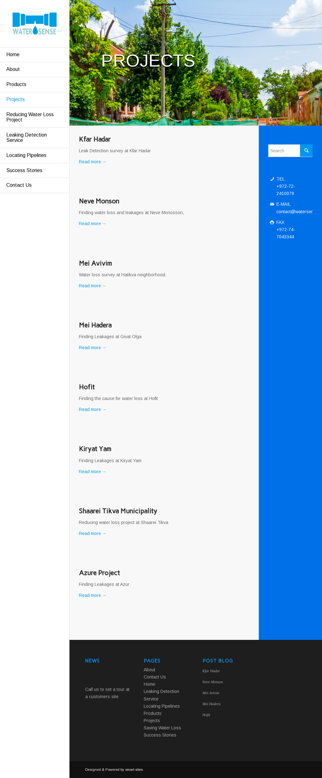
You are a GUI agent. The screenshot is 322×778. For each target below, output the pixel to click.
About (149, 669)
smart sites (134, 769)
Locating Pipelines (162, 706)
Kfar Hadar (95, 139)
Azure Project (99, 573)
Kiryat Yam (95, 449)
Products (153, 713)
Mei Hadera (95, 325)
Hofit (87, 387)
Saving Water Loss (162, 727)
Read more (93, 161)
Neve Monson (99, 201)
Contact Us (155, 676)
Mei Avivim (95, 263)
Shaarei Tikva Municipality (118, 511)
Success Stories (160, 734)
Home (149, 684)
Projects (152, 720)
